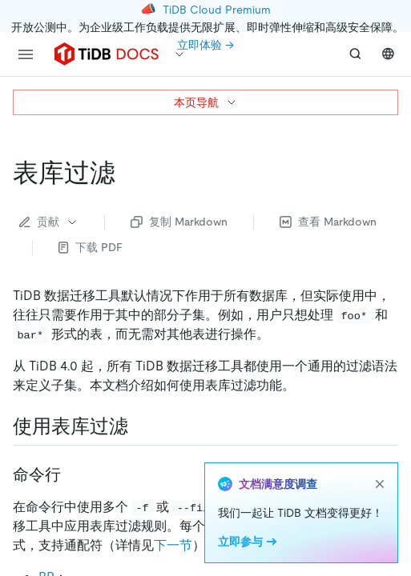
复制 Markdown (179, 221)
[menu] (26, 54)
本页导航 (206, 102)
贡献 (49, 221)
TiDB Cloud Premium (217, 9)
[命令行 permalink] (73, 474)
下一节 (173, 545)
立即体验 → (205, 44)
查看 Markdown (328, 221)
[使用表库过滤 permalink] (141, 426)
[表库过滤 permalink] (128, 173)
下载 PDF (90, 247)
